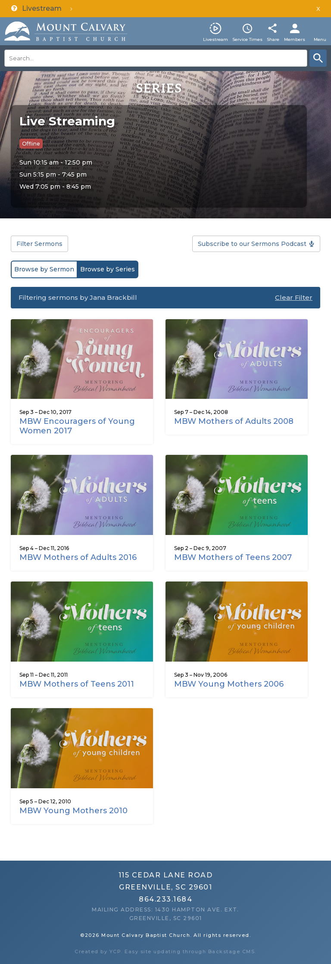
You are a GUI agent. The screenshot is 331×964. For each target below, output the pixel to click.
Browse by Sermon (44, 269)
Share (273, 39)
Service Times (247, 39)
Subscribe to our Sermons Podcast (252, 244)
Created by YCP (98, 951)
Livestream (215, 39)
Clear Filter (293, 297)
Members (294, 39)
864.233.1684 (165, 899)
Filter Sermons (39, 244)
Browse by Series (107, 269)
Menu (320, 39)
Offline (31, 143)
